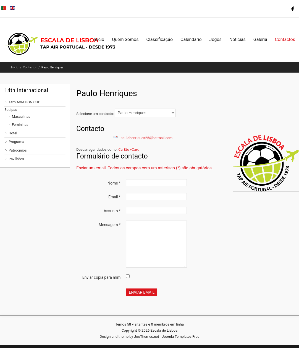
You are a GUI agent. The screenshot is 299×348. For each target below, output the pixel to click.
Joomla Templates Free (181, 336)
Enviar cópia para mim (101, 277)
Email (114, 197)
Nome (113, 183)
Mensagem (109, 224)
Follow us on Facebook (292, 8)
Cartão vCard (128, 149)
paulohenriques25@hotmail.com (146, 138)
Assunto (112, 211)
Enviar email (141, 292)
